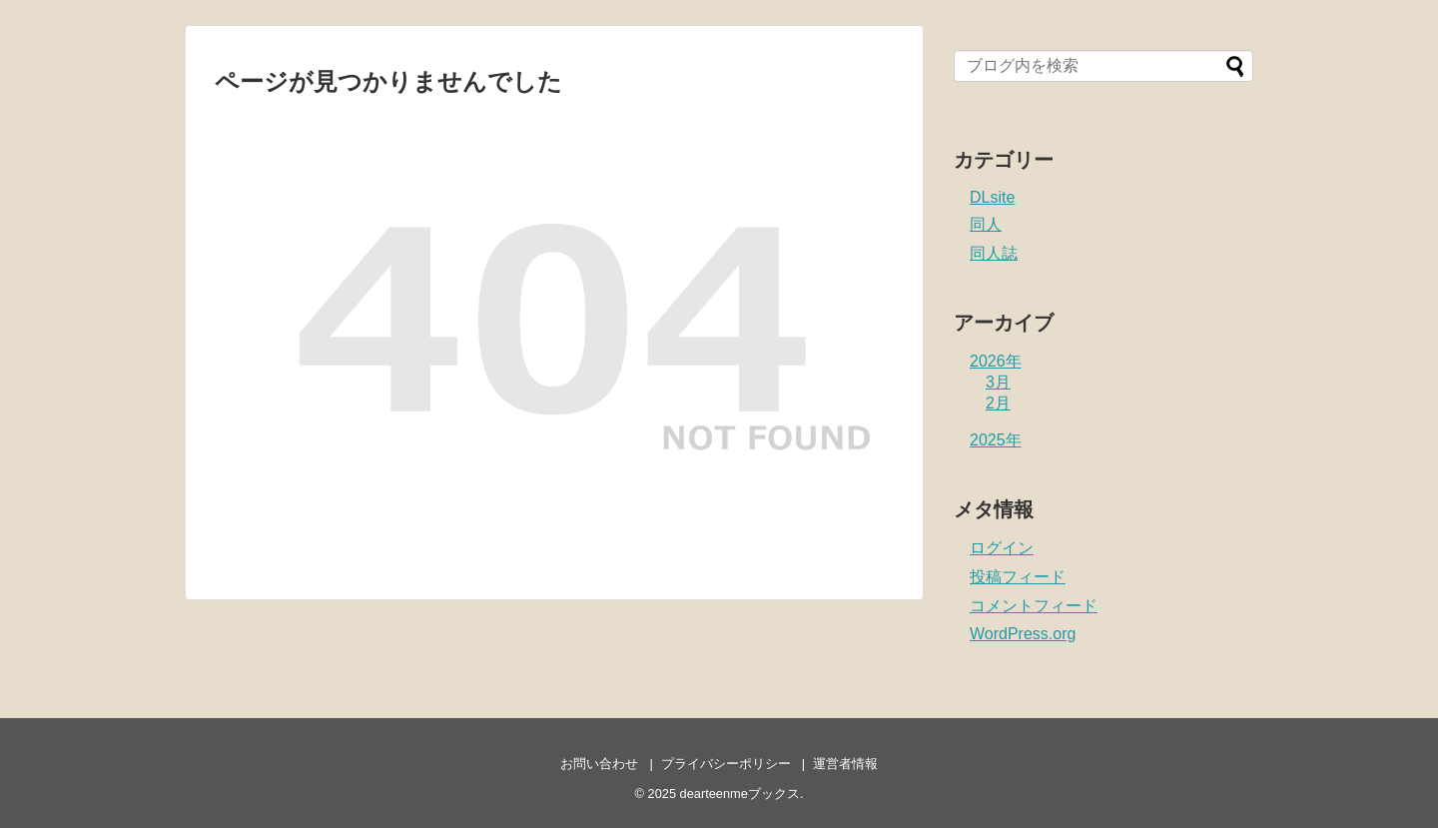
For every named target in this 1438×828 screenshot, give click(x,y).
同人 (986, 224)
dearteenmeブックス (740, 793)
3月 (998, 382)
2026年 (996, 361)
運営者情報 (845, 763)
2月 (998, 403)
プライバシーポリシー (726, 763)
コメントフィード (1033, 605)
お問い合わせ (599, 763)
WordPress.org (1023, 633)
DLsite (992, 197)
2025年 (996, 439)
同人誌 (994, 253)
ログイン (1002, 547)
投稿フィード (1018, 576)
